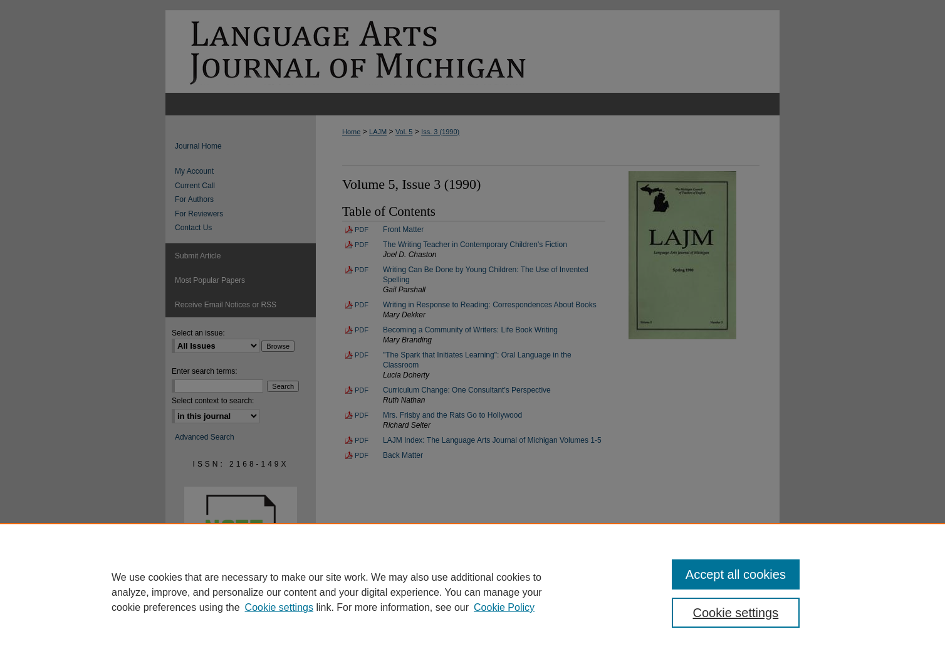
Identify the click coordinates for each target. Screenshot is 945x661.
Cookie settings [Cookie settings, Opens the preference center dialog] (736, 613)
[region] (472, 592)
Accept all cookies (736, 574)
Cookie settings (279, 607)
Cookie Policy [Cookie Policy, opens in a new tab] (504, 607)
